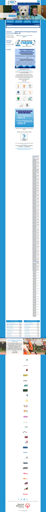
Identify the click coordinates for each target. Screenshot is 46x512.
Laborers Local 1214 (35, 217)
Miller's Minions (34, 186)
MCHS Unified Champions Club (35, 256)
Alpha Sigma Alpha (35, 167)
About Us (34, 3)
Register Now (10, 22)
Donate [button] (24, 3)
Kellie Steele (34, 313)
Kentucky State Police (35, 239)
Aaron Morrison (35, 315)
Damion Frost (34, 281)
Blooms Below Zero (34, 180)
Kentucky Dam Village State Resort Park (24, 70)
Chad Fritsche (34, 276)
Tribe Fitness (34, 233)
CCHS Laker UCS (35, 211)
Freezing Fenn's (34, 236)
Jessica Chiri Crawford (35, 264)
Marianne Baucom (35, 289)
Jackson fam (34, 231)
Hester (34, 241)
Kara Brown (34, 302)
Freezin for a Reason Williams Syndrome (35, 227)
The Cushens (34, 220)
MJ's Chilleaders (35, 170)
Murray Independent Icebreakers (35, 164)
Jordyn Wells (34, 292)
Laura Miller (34, 278)
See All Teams (8, 46)
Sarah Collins (34, 297)
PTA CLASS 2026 (35, 252)
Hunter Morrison (35, 294)
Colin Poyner (34, 284)
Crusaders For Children (35, 203)
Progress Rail (35, 183)
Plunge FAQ (29, 3)
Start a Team (19, 22)
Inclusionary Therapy (35, 259)
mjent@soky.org (24, 144)
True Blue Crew (34, 177)
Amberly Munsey (34, 307)
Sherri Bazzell (34, 271)
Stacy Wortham (35, 305)
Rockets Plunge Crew (34, 160)
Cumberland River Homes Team (35, 200)
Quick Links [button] (20, 3)
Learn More (15, 352)
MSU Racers (34, 189)
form (24, 146)
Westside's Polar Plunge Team (35, 207)
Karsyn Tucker (34, 286)
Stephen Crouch (34, 273)
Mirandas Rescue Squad (35, 244)
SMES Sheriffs (34, 214)
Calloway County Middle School (35, 248)
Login (38, 1)
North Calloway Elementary (35, 196)
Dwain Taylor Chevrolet (35, 173)
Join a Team (27, 22)
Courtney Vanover (35, 310)
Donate (36, 22)
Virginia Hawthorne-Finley (35, 267)
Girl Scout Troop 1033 (34, 192)
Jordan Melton (34, 300)
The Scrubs (34, 223)
